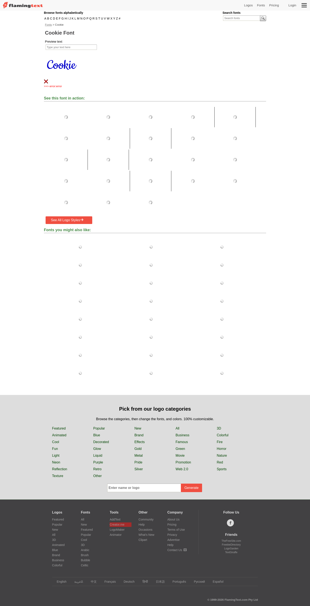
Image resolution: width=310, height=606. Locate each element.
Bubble (85, 560)
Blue (96, 435)
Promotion (183, 462)
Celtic (84, 565)
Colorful (222, 435)
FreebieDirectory (231, 544)
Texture (57, 476)
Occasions (145, 529)
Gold (138, 449)
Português (177, 581)
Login (292, 5)
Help (141, 524)
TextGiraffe (231, 552)
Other (97, 476)
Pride (138, 462)
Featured (59, 428)
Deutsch (127, 581)
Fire (220, 442)
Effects (139, 442)
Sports (221, 469)
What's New (146, 534)
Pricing (274, 5)
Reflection (59, 469)
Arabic (85, 550)
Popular (99, 428)
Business (182, 435)
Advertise (173, 540)
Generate (191, 488)
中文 (92, 581)
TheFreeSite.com (231, 540)
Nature (222, 455)
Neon (56, 462)
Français (108, 581)
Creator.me (117, 524)
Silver (138, 469)
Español (216, 581)
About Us (173, 519)
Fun (55, 449)
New (137, 428)
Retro (97, 469)
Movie (180, 455)
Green (180, 449)
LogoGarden (231, 548)
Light (56, 455)
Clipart (142, 540)
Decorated (101, 442)
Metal (138, 455)
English (60, 581)
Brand (139, 435)
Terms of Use (176, 529)
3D (219, 428)
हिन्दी (143, 581)
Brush (85, 555)
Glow (97, 449)
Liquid (97, 455)
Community (146, 519)
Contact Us (177, 550)
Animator (115, 534)
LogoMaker (117, 529)
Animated (59, 435)
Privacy (172, 534)
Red (220, 462)
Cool (55, 442)
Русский (197, 581)
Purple (98, 462)
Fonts (261, 5)
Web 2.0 (182, 469)
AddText (115, 519)
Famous (182, 442)
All (177, 428)
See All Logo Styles (67, 220)
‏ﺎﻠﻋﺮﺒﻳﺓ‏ (76, 581)
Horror (221, 449)
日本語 (158, 581)
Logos (248, 5)
